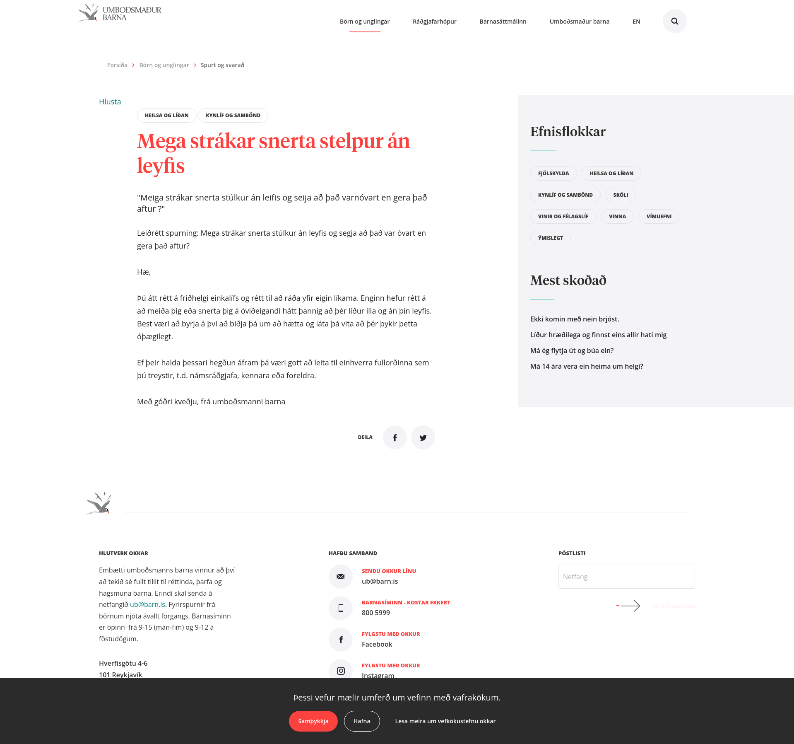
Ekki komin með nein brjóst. (574, 319)
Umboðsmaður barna (580, 21)
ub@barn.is (147, 604)
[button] (110, 101)
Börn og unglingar (164, 65)
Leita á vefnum (675, 21)
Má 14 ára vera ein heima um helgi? (586, 366)
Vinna (617, 216)
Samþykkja (313, 721)
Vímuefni (659, 216)
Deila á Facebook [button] (395, 437)
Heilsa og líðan (167, 115)
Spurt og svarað (222, 65)
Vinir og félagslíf (563, 216)
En (636, 21)
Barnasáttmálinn (503, 21)
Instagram (378, 675)
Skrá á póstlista (673, 606)
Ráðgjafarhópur (435, 21)
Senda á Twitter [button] (423, 437)
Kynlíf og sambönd (233, 115)
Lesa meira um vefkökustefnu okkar (445, 721)
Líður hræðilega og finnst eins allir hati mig (598, 334)
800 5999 (376, 612)
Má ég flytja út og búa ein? (572, 350)
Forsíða (117, 65)
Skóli (621, 194)
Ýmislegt (550, 238)
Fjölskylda (553, 173)
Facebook (377, 644)
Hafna (362, 721)
